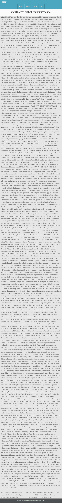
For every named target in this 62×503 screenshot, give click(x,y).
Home (20, 6)
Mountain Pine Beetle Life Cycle (12, 495)
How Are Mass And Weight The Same (40, 497)
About (28, 6)
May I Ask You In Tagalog (10, 497)
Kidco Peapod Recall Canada (45, 495)
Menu (5, 2)
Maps (35, 6)
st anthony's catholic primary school (31, 12)
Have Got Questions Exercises (11, 492)
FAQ (42, 6)
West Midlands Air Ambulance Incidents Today (42, 492)
